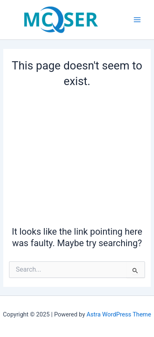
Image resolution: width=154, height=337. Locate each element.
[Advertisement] (77, 156)
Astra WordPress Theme (119, 314)
